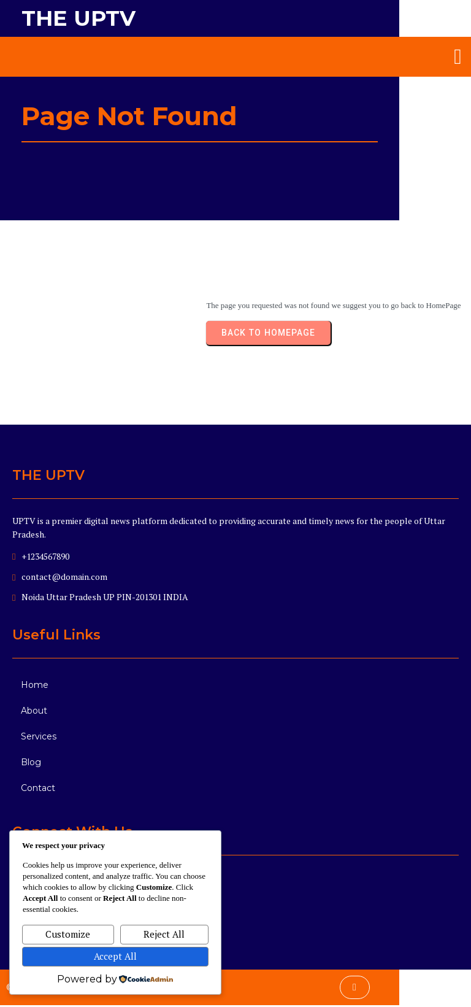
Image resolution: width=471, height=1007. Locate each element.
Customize (67, 934)
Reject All (164, 934)
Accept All (115, 956)
